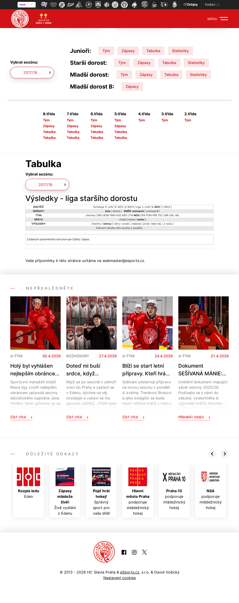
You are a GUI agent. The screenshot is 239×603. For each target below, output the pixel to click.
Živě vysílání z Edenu (65, 491)
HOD (118, 215)
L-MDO (166, 206)
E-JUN (109, 206)
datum (116, 211)
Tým (106, 50)
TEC (160, 215)
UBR (166, 215)
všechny (90, 215)
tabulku (111, 228)
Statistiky (180, 50)
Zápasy (128, 50)
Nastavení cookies (119, 577)
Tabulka (153, 50)
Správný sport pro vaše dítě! (101, 491)
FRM (112, 215)
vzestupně (152, 211)
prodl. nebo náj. (152, 223)
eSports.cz (129, 572)
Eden (28, 483)
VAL (177, 215)
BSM (106, 215)
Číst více (21, 417)
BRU (100, 215)
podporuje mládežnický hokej (137, 491)
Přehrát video (194, 417)
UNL (171, 215)
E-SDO (119, 206)
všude (122, 219)
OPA (142, 215)
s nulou (168, 223)
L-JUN (146, 206)
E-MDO (129, 206)
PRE (154, 215)
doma (131, 219)
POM (149, 215)
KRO (124, 215)
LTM (130, 215)
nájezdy (136, 223)
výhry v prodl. (121, 223)
